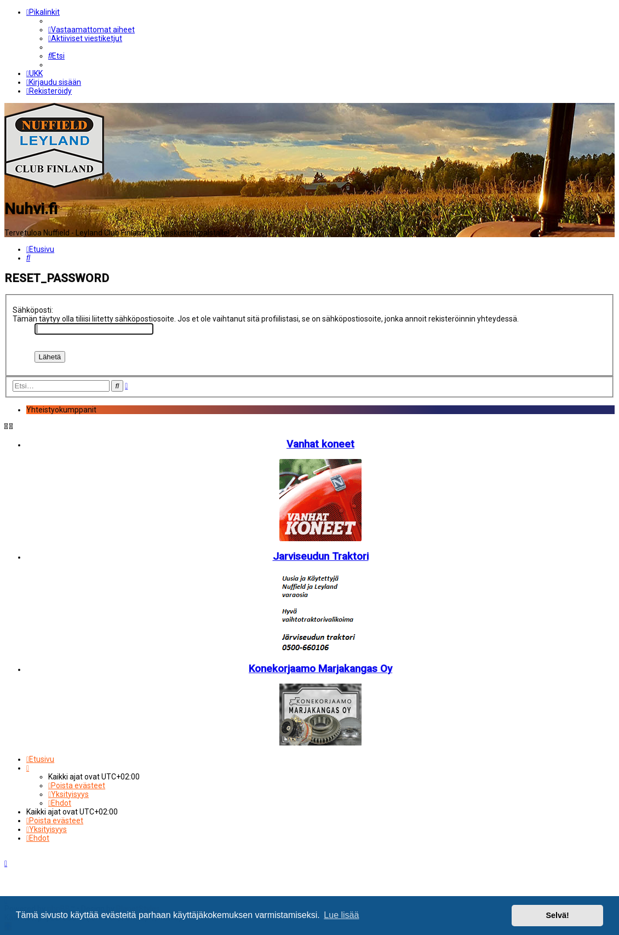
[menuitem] (91, 29)
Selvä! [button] (557, 915)
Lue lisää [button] (341, 915)
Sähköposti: (33, 309)
